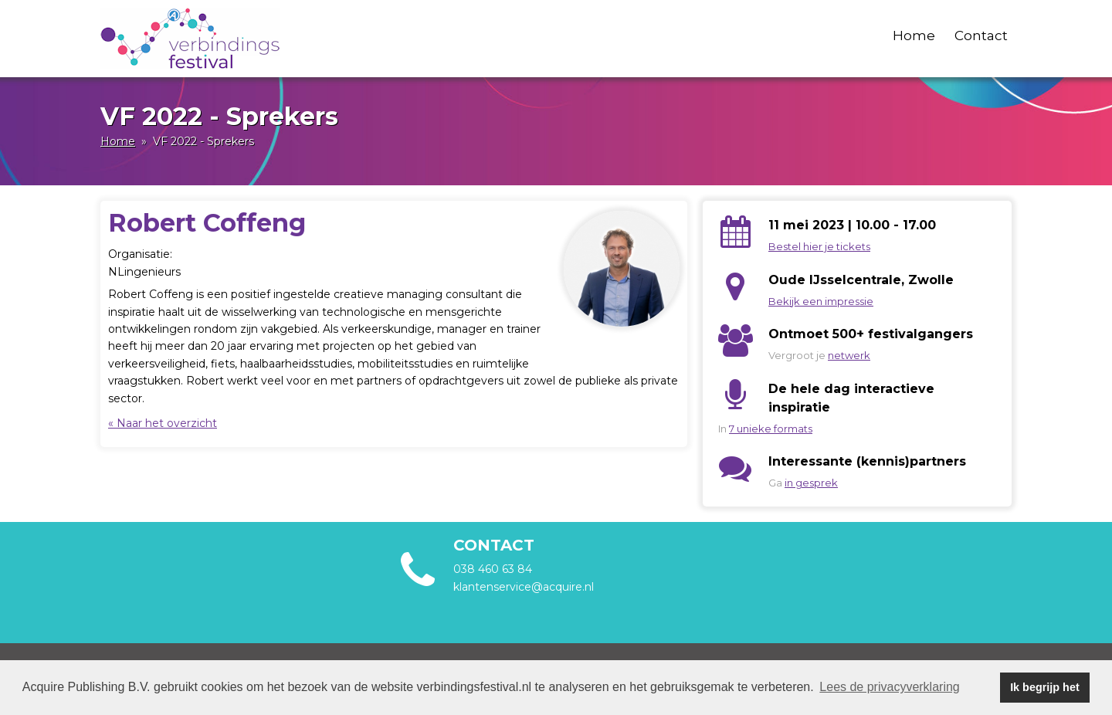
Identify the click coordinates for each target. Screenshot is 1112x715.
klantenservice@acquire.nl (525, 587)
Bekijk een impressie (820, 301)
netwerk (849, 355)
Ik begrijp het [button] (1045, 687)
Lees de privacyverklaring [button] (889, 686)
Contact (981, 35)
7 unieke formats (770, 428)
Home (914, 35)
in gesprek (811, 482)
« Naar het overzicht (162, 423)
